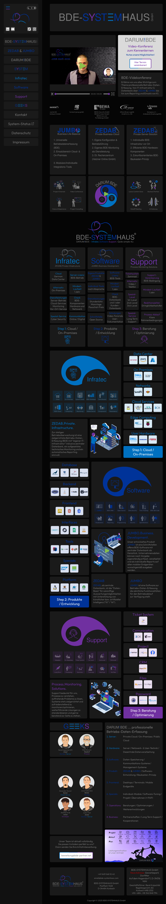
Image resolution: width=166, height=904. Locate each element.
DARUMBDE (21, 60)
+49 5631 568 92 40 (106, 874)
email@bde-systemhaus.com (106, 878)
